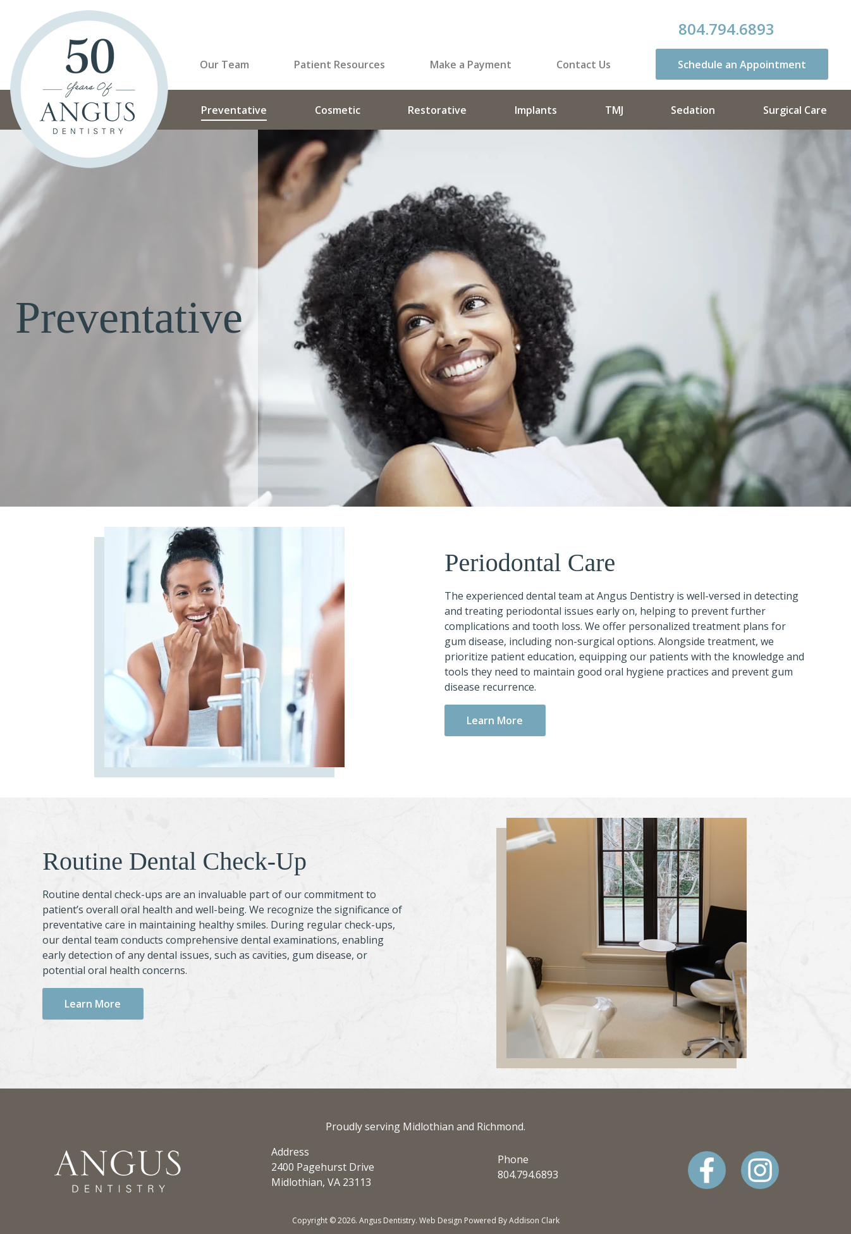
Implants (536, 110)
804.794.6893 (726, 28)
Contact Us (583, 64)
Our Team (224, 64)
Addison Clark (534, 1220)
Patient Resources (339, 64)
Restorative (437, 110)
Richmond (500, 1126)
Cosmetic (337, 110)
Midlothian (428, 1126)
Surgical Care (795, 110)
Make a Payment (470, 64)
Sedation (693, 110)
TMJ (614, 110)
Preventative (234, 110)
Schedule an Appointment (742, 64)
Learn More (495, 720)
